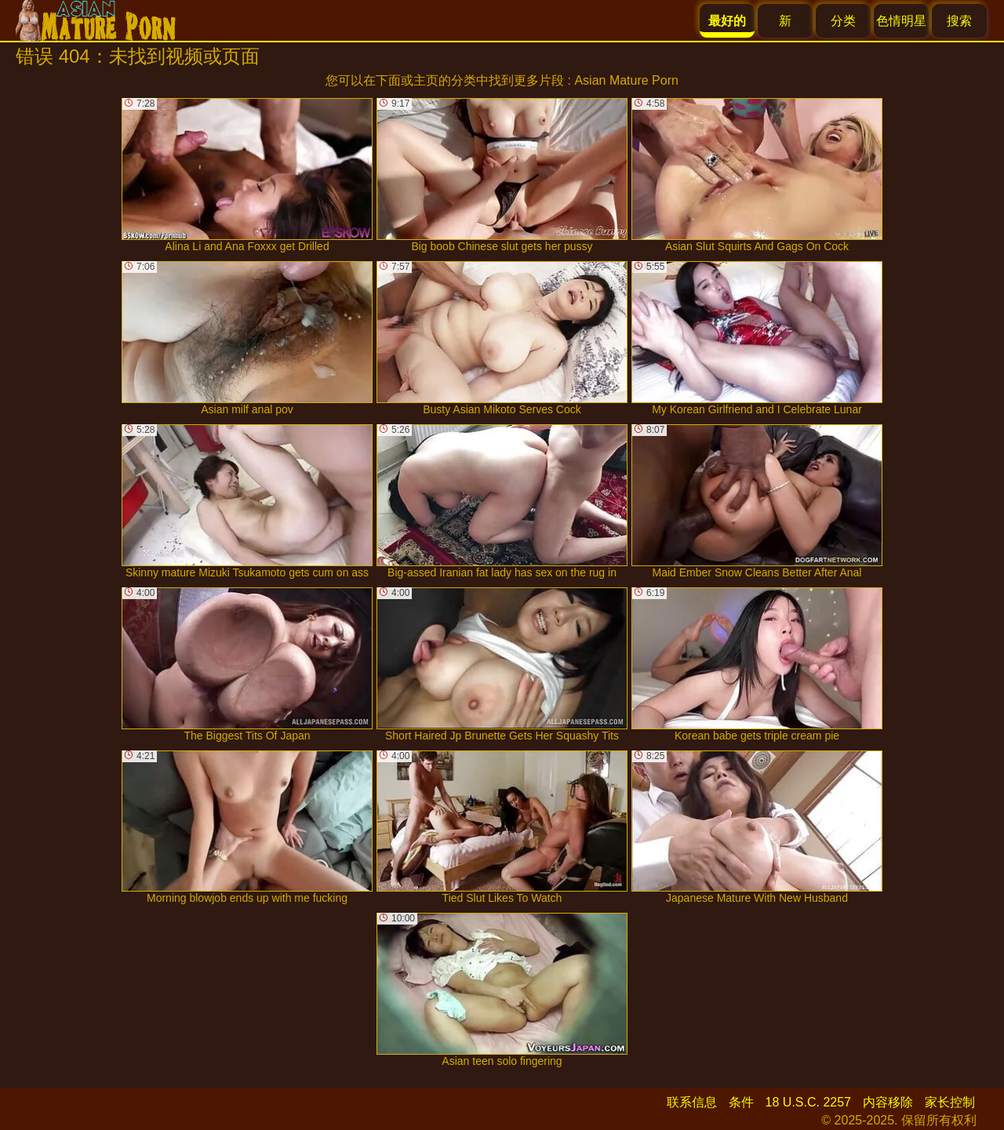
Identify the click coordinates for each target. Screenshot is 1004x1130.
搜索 (959, 20)
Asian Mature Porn (626, 80)
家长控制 (950, 1102)
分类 (843, 20)
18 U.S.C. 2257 (808, 1102)
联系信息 (692, 1102)
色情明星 (901, 20)
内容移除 (888, 1102)
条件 (741, 1102)
